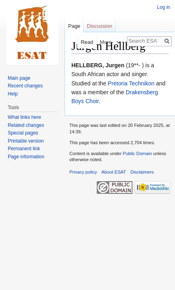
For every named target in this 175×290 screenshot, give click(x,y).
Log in (163, 7)
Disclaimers (142, 172)
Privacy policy (83, 172)
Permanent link (24, 148)
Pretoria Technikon (131, 83)
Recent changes (25, 86)
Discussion (99, 26)
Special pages (23, 133)
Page (74, 26)
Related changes (26, 125)
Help (13, 94)
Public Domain (137, 153)
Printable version (26, 141)
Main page (19, 78)
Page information (26, 157)
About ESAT (114, 172)
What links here (24, 117)
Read (83, 42)
